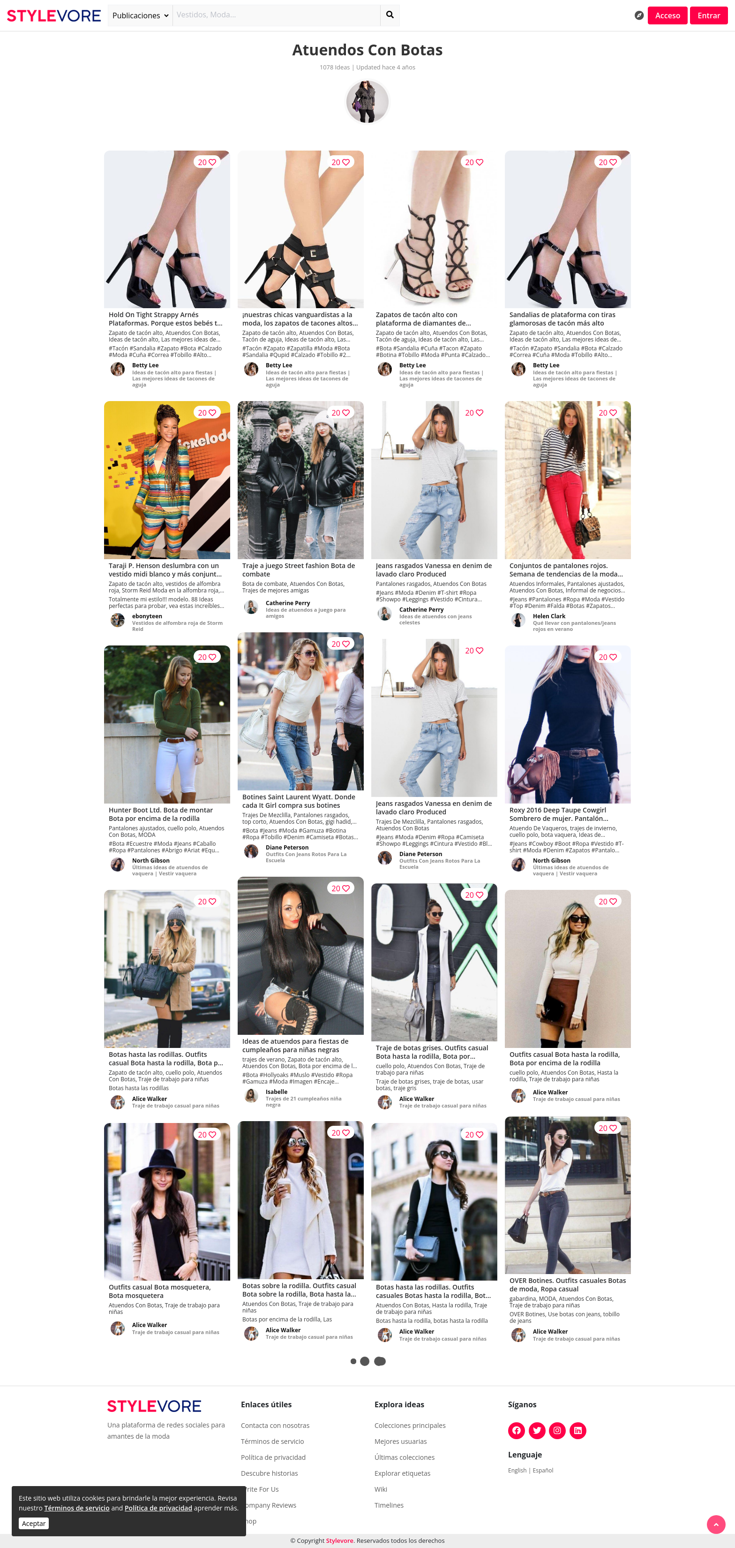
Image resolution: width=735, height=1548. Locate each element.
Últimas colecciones (405, 1457)
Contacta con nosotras (275, 1425)
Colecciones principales (410, 1425)
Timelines (389, 1505)
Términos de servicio (76, 1507)
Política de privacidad (158, 1507)
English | (520, 1470)
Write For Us (260, 1489)
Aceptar (33, 1523)
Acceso (667, 15)
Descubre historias (269, 1473)
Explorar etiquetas (402, 1473)
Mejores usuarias (401, 1441)
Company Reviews (268, 1505)
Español (543, 1470)
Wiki (381, 1489)
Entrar (709, 15)
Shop (248, 1521)
